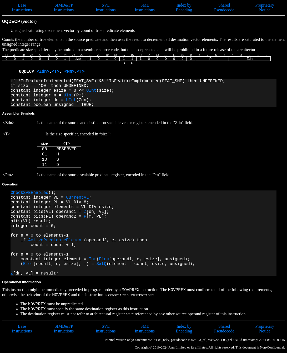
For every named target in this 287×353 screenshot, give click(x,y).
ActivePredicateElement (56, 240)
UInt (91, 90)
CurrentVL (77, 197)
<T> (55, 71)
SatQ (101, 264)
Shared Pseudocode (224, 7)
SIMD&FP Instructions (64, 7)
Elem (104, 259)
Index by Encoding (184, 7)
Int (93, 259)
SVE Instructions (106, 7)
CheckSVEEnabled (29, 192)
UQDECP (28, 71)
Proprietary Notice (264, 7)
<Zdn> (43, 71)
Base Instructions (22, 7)
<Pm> (69, 71)
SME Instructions (145, 7)
